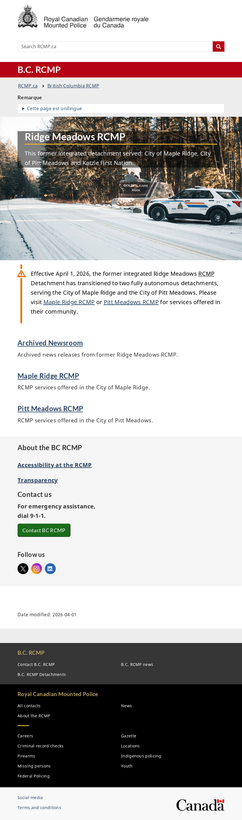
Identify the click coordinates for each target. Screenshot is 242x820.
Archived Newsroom (50, 343)
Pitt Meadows (131, 302)
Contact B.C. (36, 664)
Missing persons (34, 766)
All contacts (29, 705)
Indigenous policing (141, 756)
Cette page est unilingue (54, 108)
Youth (127, 766)
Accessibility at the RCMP (55, 465)
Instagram (36, 567)
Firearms (26, 756)
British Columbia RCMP (73, 86)
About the (34, 715)
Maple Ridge (69, 302)
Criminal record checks (41, 746)
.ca (28, 86)
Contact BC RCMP (44, 530)
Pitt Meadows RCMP (50, 408)
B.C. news (137, 664)
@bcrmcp (23, 567)
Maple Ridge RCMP (48, 376)
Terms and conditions (39, 807)
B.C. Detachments (42, 674)
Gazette (128, 736)
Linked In (50, 568)
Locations (130, 746)
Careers (25, 736)
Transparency (38, 480)
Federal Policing (34, 776)
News (126, 705)
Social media (30, 797)
